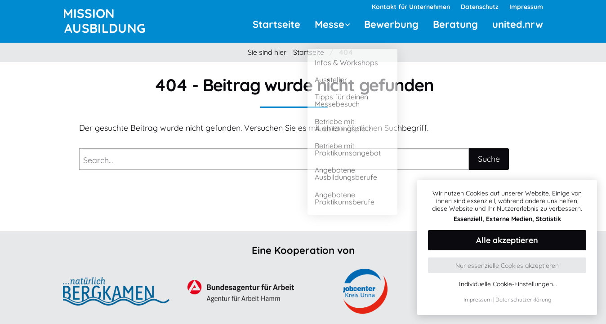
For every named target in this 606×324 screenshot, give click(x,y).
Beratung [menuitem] (455, 24)
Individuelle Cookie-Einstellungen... (508, 284)
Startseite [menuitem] (276, 24)
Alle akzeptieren (507, 240)
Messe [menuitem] (329, 24)
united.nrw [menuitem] (517, 24)
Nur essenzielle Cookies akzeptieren (507, 266)
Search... (98, 160)
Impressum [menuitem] (526, 7)
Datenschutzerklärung (523, 299)
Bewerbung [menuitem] (391, 24)
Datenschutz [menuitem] (480, 7)
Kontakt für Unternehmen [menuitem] (411, 7)
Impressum (477, 299)
